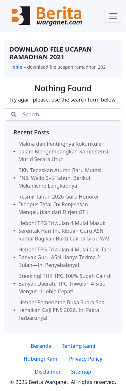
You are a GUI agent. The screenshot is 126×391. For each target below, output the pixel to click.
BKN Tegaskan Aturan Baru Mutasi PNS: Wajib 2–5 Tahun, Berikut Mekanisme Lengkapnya (60, 178)
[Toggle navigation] (113, 16)
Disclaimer (48, 371)
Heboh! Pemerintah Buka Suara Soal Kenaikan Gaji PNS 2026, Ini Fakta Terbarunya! (62, 310)
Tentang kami (78, 345)
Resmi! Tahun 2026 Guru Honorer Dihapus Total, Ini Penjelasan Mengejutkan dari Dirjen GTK (58, 204)
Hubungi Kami (41, 358)
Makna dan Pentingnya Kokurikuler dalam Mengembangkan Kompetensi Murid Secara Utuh (63, 151)
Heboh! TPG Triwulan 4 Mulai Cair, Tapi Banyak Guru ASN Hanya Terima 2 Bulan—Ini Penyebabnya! (64, 257)
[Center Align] (13, 114)
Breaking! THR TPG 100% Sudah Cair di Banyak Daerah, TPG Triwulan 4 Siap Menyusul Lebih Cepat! (64, 283)
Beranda (41, 345)
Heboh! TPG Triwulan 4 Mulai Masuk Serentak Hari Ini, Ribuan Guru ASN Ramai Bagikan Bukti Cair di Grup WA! (63, 231)
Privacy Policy (85, 358)
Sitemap (81, 371)
